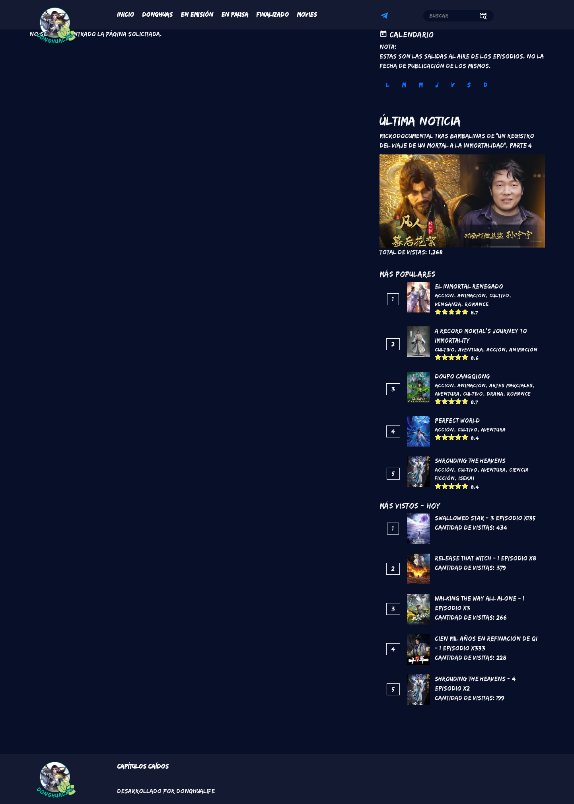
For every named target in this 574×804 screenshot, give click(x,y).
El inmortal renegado (469, 286)
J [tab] (436, 85)
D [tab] (485, 85)
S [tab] (469, 85)
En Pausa (234, 14)
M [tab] (404, 85)
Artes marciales (511, 385)
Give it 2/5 (445, 311)
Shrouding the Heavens (470, 460)
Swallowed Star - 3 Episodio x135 (485, 518)
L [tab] (387, 85)
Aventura (470, 349)
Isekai (466, 478)
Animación (471, 295)
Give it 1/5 (438, 311)
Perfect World (457, 420)
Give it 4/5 (458, 311)
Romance (476, 304)
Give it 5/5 (465, 311)
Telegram (385, 17)
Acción (444, 295)
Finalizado (272, 14)
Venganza (448, 304)
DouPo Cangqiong (462, 376)
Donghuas (157, 14)
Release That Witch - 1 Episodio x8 (485, 558)
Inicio (125, 14)
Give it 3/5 (451, 311)
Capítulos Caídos (143, 766)
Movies (307, 14)
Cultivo (499, 295)
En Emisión (197, 14)
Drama (494, 393)
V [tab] (452, 85)
